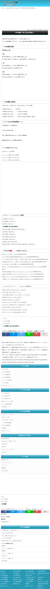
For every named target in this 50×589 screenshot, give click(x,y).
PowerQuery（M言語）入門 (9, 442)
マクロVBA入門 (6, 396)
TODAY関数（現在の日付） (9, 239)
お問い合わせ (5, 470)
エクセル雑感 (5, 386)
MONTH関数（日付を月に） (9, 221)
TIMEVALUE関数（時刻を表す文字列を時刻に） (14, 229)
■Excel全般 (3, 569)
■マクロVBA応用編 (30, 569)
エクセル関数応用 (6, 379)
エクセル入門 (16, 215)
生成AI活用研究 (6, 439)
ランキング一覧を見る (27, 291)
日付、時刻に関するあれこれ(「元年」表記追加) (9, 536)
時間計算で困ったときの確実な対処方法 (12, 140)
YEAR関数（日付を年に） (9, 218)
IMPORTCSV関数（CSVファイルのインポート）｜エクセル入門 (19, 276)
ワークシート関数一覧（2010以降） (11, 160)
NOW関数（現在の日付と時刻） (10, 241)
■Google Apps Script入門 (43, 582)
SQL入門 (4, 447)
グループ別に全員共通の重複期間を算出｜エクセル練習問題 (18, 256)
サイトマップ (5, 465)
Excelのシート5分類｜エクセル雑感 (11, 254)
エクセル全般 (6, 326)
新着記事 (8, 250)
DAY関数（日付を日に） (8, 223)
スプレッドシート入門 (7, 449)
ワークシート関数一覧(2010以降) (7, 558)
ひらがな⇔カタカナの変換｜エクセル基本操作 (15, 307)
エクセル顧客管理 (6, 427)
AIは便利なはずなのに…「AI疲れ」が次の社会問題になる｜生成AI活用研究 (22, 264)
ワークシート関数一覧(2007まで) (7, 553)
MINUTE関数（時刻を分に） (9, 234)
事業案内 (4, 467)
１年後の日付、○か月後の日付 (10, 125)
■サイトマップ (41, 586)
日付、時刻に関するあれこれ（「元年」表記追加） (15, 135)
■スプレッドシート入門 (43, 580)
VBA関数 (4, 429)
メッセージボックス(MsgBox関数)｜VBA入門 (15, 317)
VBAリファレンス (6, 432)
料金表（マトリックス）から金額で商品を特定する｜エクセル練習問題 (21, 281)
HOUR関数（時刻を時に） (9, 231)
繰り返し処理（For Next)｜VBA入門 (12, 312)
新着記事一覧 (5, 459)
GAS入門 (4, 452)
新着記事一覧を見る (23, 250)
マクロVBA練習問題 (7, 407)
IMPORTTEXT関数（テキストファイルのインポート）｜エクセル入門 (20, 279)
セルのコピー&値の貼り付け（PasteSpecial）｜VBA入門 (18, 309)
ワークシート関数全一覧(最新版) (8, 548)
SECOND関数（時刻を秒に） (10, 236)
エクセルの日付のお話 (8, 130)
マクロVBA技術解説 (7, 424)
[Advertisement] (25, 19)
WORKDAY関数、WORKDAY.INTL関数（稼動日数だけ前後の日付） (20, 244)
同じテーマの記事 (5, 515)
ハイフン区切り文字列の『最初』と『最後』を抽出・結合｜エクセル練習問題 (22, 259)
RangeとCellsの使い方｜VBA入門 (12, 304)
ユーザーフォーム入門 (7, 417)
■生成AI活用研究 (41, 569)
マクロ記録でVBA (6, 401)
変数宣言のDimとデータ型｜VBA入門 (13, 302)
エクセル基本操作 (6, 376)
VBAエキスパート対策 (7, 404)
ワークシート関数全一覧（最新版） (11, 155)
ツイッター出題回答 (7, 384)
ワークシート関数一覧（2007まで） (11, 157)
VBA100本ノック (6, 409)
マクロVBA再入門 (6, 399)
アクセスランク (5, 520)
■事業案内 (40, 584)
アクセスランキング (10, 291)
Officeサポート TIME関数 (8, 151)
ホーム (5, 323)
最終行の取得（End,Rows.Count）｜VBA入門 (15, 294)
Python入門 (5, 444)
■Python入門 (41, 575)
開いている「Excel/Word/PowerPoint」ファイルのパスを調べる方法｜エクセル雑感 (24, 271)
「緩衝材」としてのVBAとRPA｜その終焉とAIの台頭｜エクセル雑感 (20, 284)
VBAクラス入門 (6, 419)
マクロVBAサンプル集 (7, 422)
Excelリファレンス (7, 389)
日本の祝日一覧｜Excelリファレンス (12, 297)
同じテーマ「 (8, 215)
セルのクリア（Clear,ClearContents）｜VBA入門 (16, 314)
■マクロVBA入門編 (17, 569)
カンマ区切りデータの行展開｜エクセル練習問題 (15, 269)
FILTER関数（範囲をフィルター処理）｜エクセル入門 (17, 299)
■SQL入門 (40, 578)
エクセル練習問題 (6, 381)
